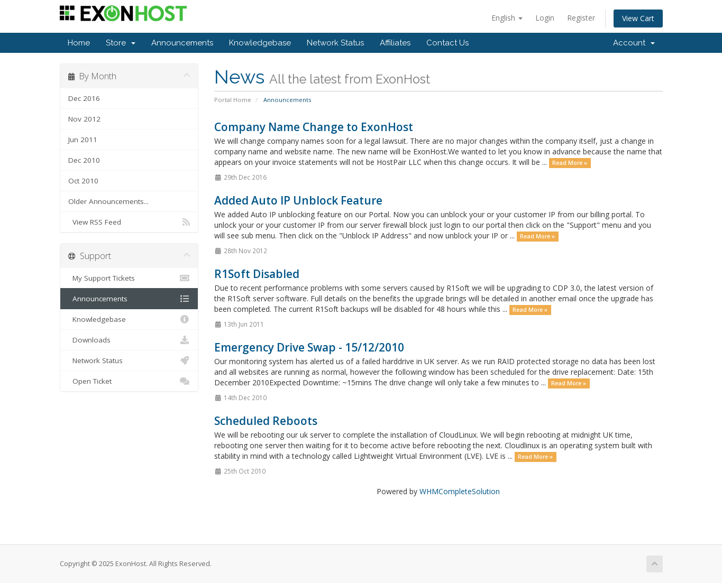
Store (120, 43)
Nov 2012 (84, 119)
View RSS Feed (129, 222)
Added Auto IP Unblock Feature (298, 200)
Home (79, 43)
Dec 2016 (84, 98)
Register (581, 18)
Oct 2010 (83, 181)
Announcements (182, 43)
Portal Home (232, 100)
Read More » (569, 162)
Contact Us (447, 43)
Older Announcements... (108, 201)
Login (544, 18)
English (507, 18)
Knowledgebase (260, 43)
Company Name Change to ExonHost (313, 126)
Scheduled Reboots (265, 420)
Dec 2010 (84, 160)
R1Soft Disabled (256, 273)
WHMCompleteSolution (459, 491)
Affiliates (395, 43)
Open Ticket (129, 381)
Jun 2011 (82, 139)
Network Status (335, 43)
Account (634, 43)
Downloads (129, 340)
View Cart (638, 18)
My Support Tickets (129, 278)
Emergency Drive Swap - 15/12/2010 (309, 347)
